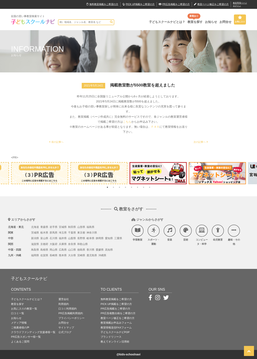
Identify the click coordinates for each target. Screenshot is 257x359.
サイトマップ (66, 327)
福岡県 (35, 255)
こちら (127, 121)
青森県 (44, 226)
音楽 (170, 233)
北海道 (35, 226)
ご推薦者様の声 (20, 327)
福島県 (90, 226)
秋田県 (72, 226)
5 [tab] (132, 187)
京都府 (44, 244)
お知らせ (211, 22)
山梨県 (72, 238)
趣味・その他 (234, 235)
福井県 (63, 238)
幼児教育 (218, 233)
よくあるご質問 (20, 341)
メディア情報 (19, 322)
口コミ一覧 (17, 313)
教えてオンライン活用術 (115, 341)
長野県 (81, 238)
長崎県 (53, 255)
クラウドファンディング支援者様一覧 (33, 332)
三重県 (118, 238)
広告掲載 (174, 4)
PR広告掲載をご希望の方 (115, 308)
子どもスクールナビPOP (115, 332)
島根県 (44, 249)
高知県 (109, 249)
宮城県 (63, 226)
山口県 (72, 249)
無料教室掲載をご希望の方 (116, 299)
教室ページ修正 (211, 4)
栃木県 (44, 232)
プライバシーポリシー (71, 318)
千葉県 (72, 232)
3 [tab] (119, 187)
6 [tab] (138, 187)
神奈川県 (92, 232)
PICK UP (138, 4)
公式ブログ (64, 332)
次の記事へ (201, 142)
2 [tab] (113, 187)
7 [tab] (144, 187)
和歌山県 (82, 244)
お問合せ (225, 22)
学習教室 (138, 233)
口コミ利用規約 (67, 308)
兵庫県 (63, 244)
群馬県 (53, 232)
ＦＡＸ (155, 126)
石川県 (53, 238)
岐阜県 (90, 238)
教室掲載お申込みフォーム (116, 322)
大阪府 (53, 244)
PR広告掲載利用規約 (70, 313)
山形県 (81, 226)
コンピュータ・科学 (202, 235)
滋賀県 (35, 244)
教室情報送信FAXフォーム (116, 327)
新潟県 (35, 238)
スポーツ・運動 (154, 235)
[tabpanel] (158, 173)
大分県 (72, 255)
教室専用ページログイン (240, 4)
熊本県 (63, 255)
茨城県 (35, 232)
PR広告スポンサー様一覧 (26, 336)
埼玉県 (63, 232)
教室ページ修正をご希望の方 (118, 318)
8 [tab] (150, 187)
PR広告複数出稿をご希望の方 (118, 313)
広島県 (63, 249)
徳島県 (81, 249)
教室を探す (195, 22)
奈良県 (72, 244)
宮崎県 (81, 255)
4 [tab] (125, 187)
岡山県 (53, 249)
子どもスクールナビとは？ (167, 22)
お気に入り (240, 19)
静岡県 (100, 238)
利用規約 (63, 304)
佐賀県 (44, 255)
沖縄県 (102, 255)
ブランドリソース (111, 336)
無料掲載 (102, 4)
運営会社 (63, 299)
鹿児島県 (92, 255)
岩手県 (53, 226)
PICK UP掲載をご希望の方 (116, 304)
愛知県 (109, 238)
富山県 (44, 238)
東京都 (81, 232)
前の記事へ (56, 142)
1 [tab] (107, 187)
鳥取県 (35, 249)
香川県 (90, 249)
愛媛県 (100, 249)
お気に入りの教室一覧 (24, 308)
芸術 (186, 233)
